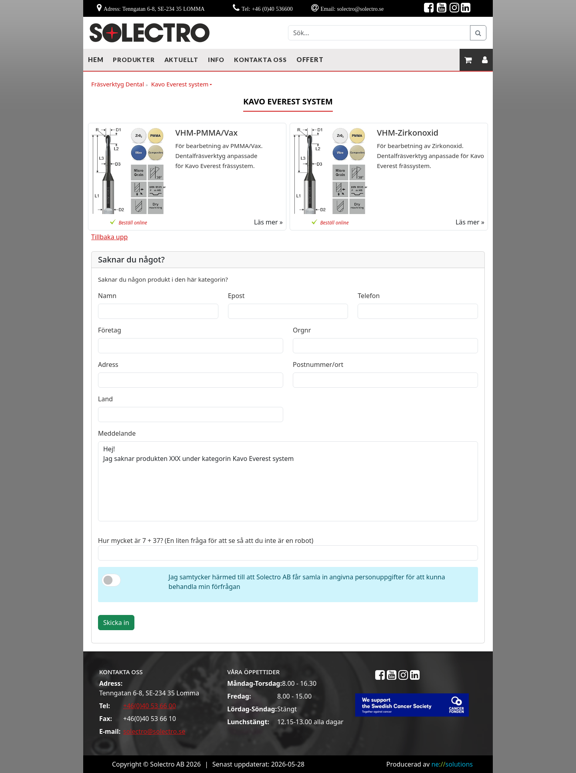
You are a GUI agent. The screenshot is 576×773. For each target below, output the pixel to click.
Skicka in (116, 622)
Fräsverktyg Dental (119, 84)
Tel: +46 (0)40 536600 (267, 9)
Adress (108, 364)
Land (105, 399)
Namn (107, 295)
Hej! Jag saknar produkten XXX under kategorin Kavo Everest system (288, 481)
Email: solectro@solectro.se (352, 9)
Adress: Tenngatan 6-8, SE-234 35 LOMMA (154, 9)
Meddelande (117, 433)
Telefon (369, 295)
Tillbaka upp (109, 236)
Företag (109, 330)
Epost (236, 295)
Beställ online (132, 222)
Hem (95, 59)
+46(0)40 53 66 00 (149, 705)
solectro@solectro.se (154, 731)
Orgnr (302, 330)
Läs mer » (268, 222)
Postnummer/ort (318, 364)
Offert (310, 59)
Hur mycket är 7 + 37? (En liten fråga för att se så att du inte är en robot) (205, 540)
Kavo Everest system (180, 84)
